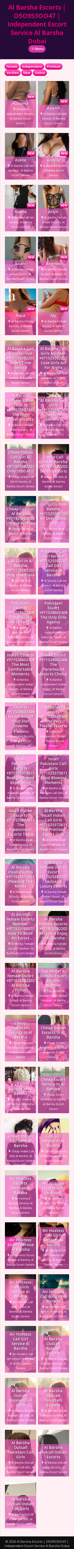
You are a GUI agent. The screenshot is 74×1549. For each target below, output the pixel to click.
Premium (54, 66)
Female (12, 66)
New (26, 73)
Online (40, 73)
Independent (32, 66)
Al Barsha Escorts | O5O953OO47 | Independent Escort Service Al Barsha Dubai (37, 24)
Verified (13, 73)
